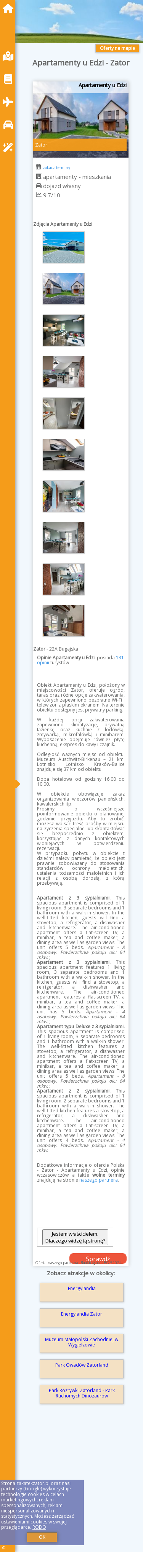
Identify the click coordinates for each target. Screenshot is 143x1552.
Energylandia (82, 1288)
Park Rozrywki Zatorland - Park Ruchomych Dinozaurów (82, 1393)
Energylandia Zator (81, 1314)
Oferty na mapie (117, 48)
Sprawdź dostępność (98, 1259)
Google (33, 1488)
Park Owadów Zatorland (81, 1365)
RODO (39, 1527)
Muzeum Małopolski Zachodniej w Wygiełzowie (81, 1342)
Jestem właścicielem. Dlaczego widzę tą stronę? (75, 1237)
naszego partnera (98, 1180)
